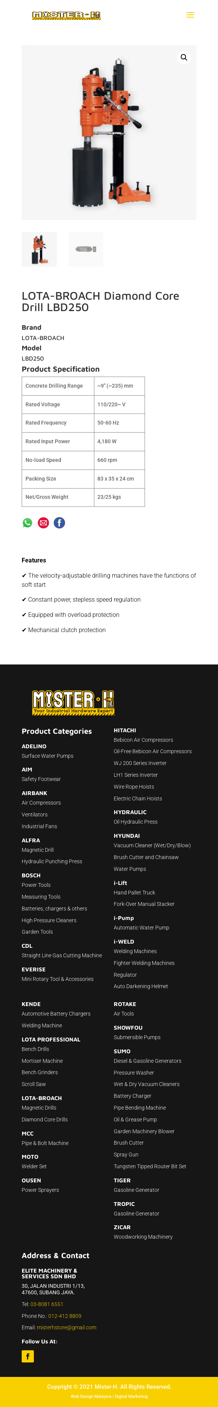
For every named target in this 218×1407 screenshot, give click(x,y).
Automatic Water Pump (141, 928)
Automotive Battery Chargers (56, 1014)
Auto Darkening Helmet (141, 986)
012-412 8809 (64, 1316)
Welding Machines (135, 951)
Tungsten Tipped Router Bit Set (150, 1166)
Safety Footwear (41, 779)
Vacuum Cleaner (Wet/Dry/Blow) (152, 845)
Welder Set (34, 1166)
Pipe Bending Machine (140, 1108)
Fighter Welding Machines (144, 963)
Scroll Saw (34, 1084)
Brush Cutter (129, 1143)
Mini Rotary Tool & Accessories (58, 979)
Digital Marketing (131, 1396)
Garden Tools (37, 932)
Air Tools (124, 1014)
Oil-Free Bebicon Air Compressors (153, 751)
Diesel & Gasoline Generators (147, 1061)
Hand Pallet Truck (134, 893)
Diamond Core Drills (45, 1119)
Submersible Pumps (137, 1037)
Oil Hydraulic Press (136, 822)
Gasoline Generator (136, 1190)
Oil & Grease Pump (135, 1119)
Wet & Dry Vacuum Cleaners (147, 1084)
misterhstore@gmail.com (66, 1327)
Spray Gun (126, 1154)
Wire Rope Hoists (134, 787)
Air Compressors (41, 803)
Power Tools (36, 885)
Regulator (125, 975)
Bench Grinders (40, 1072)
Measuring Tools (41, 897)
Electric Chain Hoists (138, 798)
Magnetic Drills (39, 1108)
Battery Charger (132, 1096)
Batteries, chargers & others (54, 909)
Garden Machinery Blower (144, 1131)
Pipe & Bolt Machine (45, 1143)
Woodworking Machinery (143, 1237)
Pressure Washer (134, 1073)
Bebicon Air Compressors (143, 740)
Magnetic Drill (38, 850)
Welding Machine (42, 1025)
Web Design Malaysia (91, 1396)
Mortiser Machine (42, 1061)
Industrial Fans (39, 826)
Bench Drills (35, 1049)
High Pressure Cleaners (49, 920)
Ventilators (35, 814)
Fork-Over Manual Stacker (144, 904)
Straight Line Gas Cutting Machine (62, 955)
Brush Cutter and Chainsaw (146, 857)
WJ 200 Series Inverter (140, 763)
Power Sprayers (40, 1190)
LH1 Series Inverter (136, 775)
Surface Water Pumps (47, 756)
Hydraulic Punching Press (52, 861)
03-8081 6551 (47, 1304)
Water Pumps (130, 869)
